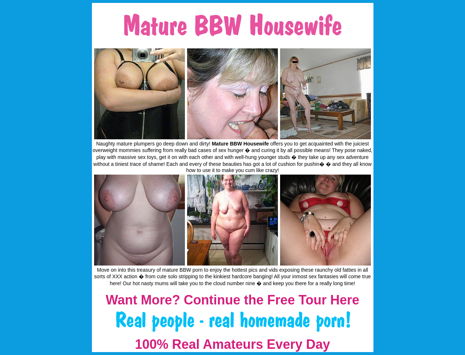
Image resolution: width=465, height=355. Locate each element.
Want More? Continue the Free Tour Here (232, 299)
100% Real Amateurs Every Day (232, 344)
